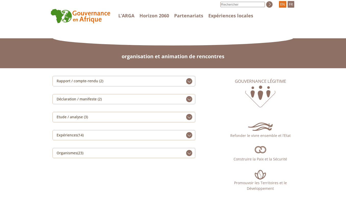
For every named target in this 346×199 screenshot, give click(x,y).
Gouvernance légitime (260, 81)
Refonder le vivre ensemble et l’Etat (260, 135)
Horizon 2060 (154, 16)
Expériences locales (230, 16)
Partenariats (188, 16)
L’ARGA (126, 16)
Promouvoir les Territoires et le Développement (260, 185)
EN (282, 4)
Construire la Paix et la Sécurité (260, 159)
